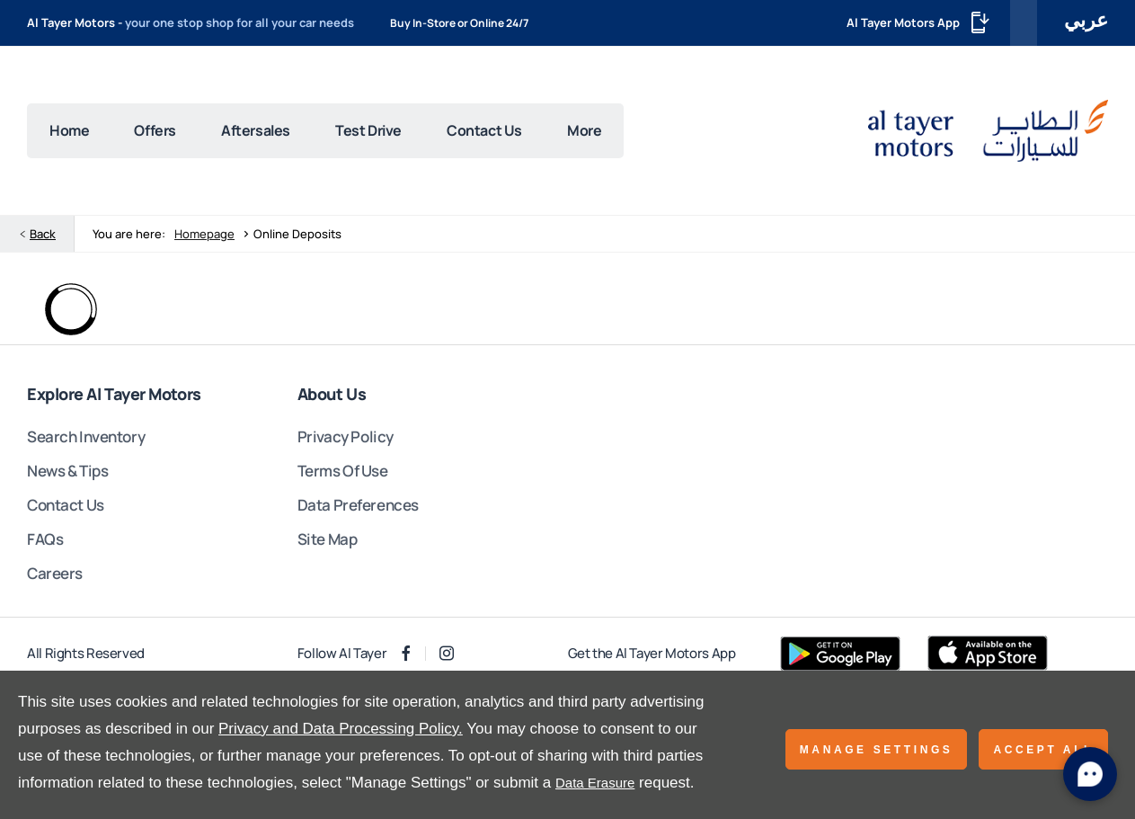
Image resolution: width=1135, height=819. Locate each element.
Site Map (327, 539)
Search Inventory (86, 436)
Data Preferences (358, 504)
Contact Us (65, 504)
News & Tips (67, 470)
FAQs (45, 539)
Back (43, 234)
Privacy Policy (345, 436)
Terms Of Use (342, 470)
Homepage (204, 234)
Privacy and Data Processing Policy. (340, 728)
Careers (55, 573)
